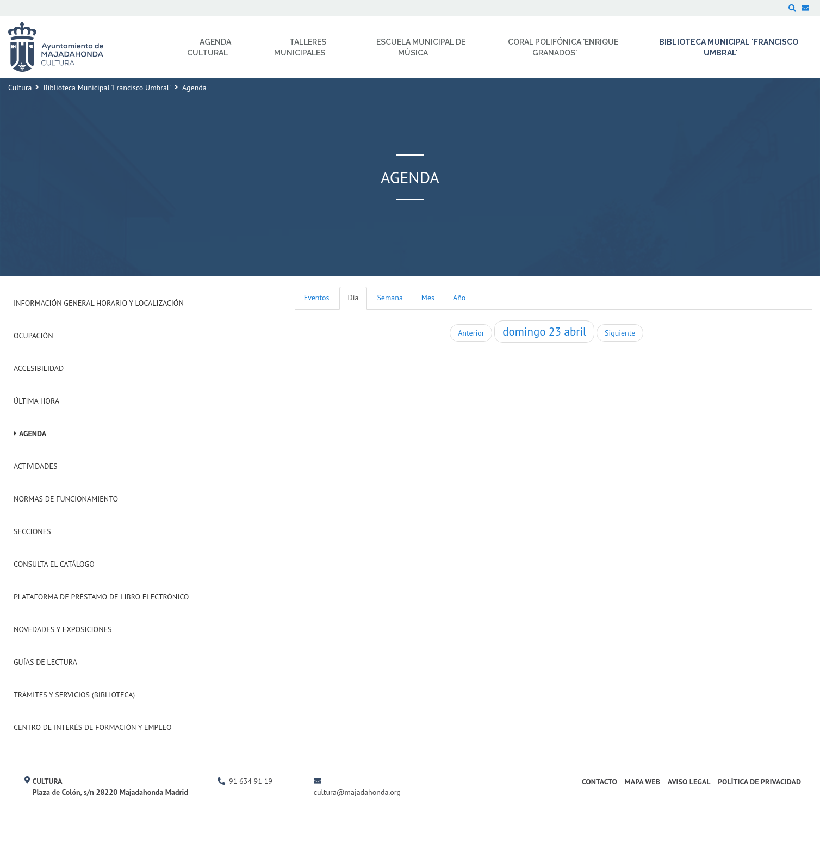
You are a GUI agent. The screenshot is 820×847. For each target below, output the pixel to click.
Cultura (20, 87)
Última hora (36, 401)
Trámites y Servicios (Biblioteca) (74, 695)
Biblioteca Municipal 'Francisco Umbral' (107, 87)
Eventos (317, 297)
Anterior (471, 333)
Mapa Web (642, 782)
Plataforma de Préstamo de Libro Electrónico (101, 597)
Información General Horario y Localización (99, 303)
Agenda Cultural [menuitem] (209, 47)
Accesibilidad (39, 368)
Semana (389, 297)
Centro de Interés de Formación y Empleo (93, 727)
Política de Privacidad (759, 782)
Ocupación (33, 336)
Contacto (599, 782)
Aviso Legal (689, 782)
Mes (427, 297)
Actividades (35, 466)
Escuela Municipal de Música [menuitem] (420, 47)
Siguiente (620, 333)
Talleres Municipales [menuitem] (300, 47)
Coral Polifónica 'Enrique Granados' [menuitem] (563, 47)
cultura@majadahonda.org (357, 792)
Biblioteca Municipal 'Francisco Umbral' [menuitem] (728, 47)
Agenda (32, 433)
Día (353, 297)
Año (459, 297)
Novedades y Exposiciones (63, 629)
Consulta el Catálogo (54, 564)
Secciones (32, 531)
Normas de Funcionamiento (66, 499)
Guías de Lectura (45, 662)
